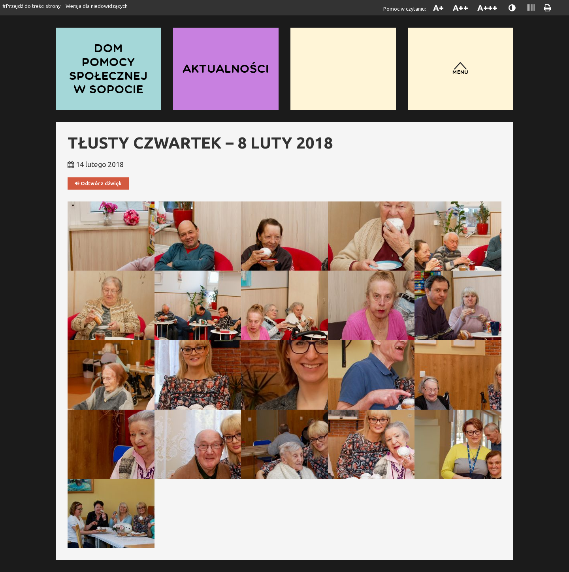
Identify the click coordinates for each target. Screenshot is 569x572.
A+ (438, 7)
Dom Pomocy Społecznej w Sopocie (108, 68)
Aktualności (226, 68)
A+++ (487, 7)
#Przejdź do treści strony (31, 6)
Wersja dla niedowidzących (97, 6)
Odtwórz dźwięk (98, 183)
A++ (460, 7)
